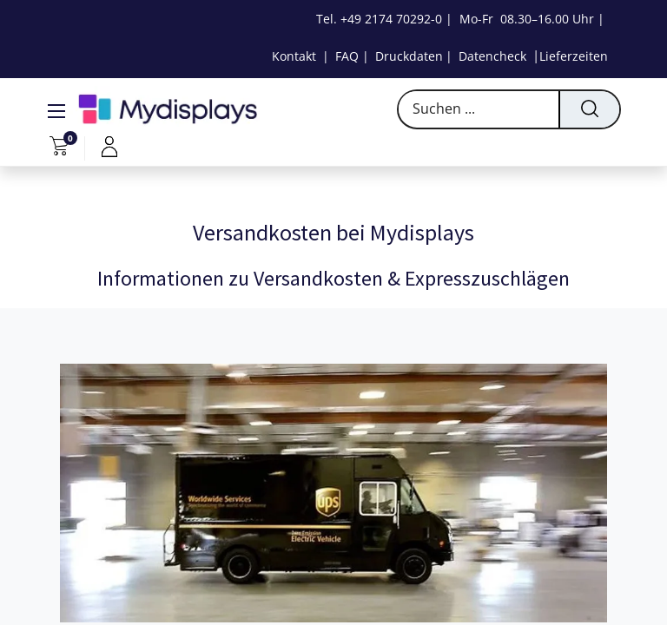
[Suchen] (588, 109)
